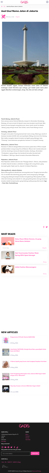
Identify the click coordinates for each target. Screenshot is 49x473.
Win (6, 462)
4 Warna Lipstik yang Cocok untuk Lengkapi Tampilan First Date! (28, 361)
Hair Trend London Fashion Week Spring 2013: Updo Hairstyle (27, 254)
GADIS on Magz (17, 462)
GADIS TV (10, 462)
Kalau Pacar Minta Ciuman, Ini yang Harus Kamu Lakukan (28, 240)
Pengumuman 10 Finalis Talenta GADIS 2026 (22, 337)
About (27, 434)
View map (3, 441)
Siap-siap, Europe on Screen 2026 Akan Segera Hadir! (25, 386)
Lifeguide (18, 17)
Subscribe (35, 453)
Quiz (3, 462)
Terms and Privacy (36, 471)
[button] (47, 227)
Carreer (27, 437)
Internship (28, 439)
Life (4, 6)
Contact (28, 436)
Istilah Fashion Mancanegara (25, 267)
